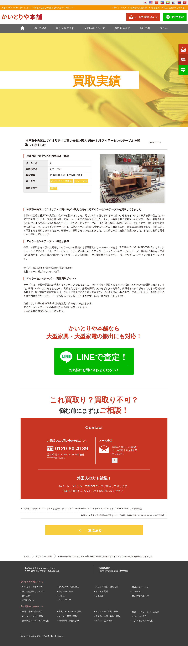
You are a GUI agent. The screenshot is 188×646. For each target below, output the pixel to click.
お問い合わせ (28, 600)
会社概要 (155, 7)
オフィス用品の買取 (68, 616)
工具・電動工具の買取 (142, 620)
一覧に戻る (93, 530)
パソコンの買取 (139, 616)
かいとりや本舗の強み (69, 586)
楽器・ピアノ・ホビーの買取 (145, 612)
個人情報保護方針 (138, 7)
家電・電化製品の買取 (32, 611)
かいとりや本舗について (32, 581)
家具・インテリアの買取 (70, 611)
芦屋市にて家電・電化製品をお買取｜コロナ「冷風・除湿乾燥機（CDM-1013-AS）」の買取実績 (122, 515)
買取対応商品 (122, 28)
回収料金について (94, 28)
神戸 (53, 188)
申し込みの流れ (65, 28)
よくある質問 (101, 591)
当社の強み (40, 28)
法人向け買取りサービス (175, 7)
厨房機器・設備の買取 (69, 620)
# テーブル (81, 181)
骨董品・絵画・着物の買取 (107, 616)
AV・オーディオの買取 (32, 616)
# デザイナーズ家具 (61, 181)
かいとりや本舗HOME (32, 586)
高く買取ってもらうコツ (32, 606)
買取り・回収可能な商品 (106, 586)
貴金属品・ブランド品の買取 (35, 620)
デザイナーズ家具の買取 (106, 611)
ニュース (136, 591)
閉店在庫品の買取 (103, 620)
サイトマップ (120, 7)
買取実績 (26, 596)
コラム (163, 28)
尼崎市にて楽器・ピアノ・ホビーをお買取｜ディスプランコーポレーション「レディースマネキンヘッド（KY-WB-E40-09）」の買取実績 (83, 508)
